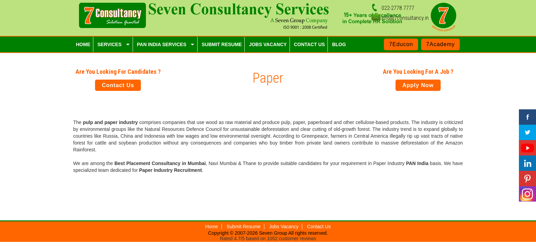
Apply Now (418, 85)
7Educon (401, 44)
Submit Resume (244, 226)
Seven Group (274, 233)
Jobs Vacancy (283, 226)
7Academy (440, 44)
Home (211, 226)
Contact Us (118, 85)
